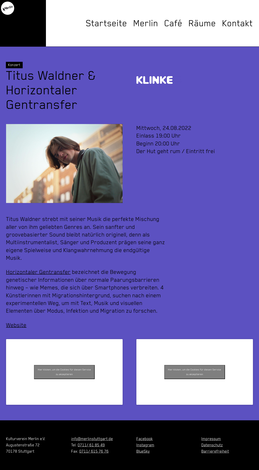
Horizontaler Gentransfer (38, 272)
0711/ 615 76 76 (94, 451)
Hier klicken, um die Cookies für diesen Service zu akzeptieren (64, 372)
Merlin (145, 23)
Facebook (144, 438)
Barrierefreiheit (215, 451)
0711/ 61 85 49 (91, 445)
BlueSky (143, 451)
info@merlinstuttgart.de (92, 438)
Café (173, 23)
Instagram (145, 445)
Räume (202, 23)
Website (16, 325)
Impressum (211, 438)
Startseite (106, 23)
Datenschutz (212, 445)
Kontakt (237, 23)
